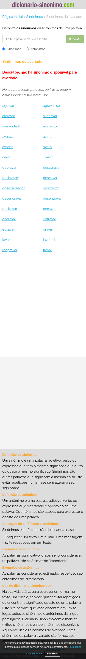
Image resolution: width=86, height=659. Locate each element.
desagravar (52, 167)
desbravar (10, 178)
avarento (50, 126)
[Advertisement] (43, 306)
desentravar (52, 198)
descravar (50, 188)
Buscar (75, 39)
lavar (6, 240)
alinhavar (50, 116)
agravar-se (51, 106)
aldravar (8, 116)
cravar (48, 157)
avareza (8, 137)
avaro (47, 147)
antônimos (50, 28)
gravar (48, 229)
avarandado (11, 126)
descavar (50, 178)
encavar (49, 209)
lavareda (49, 240)
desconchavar (13, 188)
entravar (49, 219)
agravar (8, 106)
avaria (47, 137)
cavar (6, 157)
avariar (7, 147)
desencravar (12, 198)
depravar (9, 167)
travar (47, 250)
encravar (9, 219)
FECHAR (52, 653)
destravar (9, 209)
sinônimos (28, 28)
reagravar (9, 250)
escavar (8, 229)
